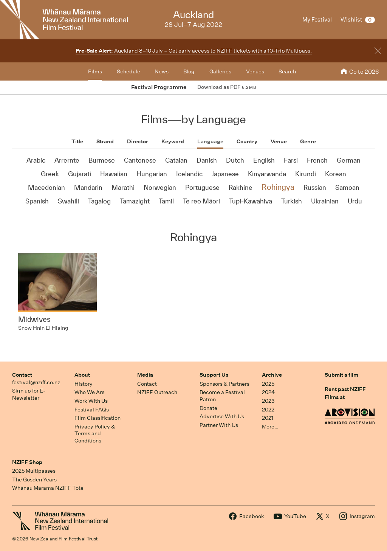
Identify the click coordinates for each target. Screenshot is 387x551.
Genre (308, 141)
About (82, 374)
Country (247, 141)
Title (77, 141)
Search (287, 71)
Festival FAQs (91, 409)
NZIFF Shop (27, 462)
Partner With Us (219, 425)
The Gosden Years (34, 479)
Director (137, 141)
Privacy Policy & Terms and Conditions (94, 433)
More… (270, 426)
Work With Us (91, 400)
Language (210, 141)
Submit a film (341, 374)
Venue (279, 141)
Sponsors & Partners (224, 383)
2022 (268, 409)
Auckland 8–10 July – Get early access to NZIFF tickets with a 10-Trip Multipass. (194, 50)
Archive (272, 374)
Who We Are (89, 392)
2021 (267, 417)
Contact (22, 374)
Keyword (172, 141)
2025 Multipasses (34, 470)
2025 (268, 383)
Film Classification (97, 417)
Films (95, 71)
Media (145, 374)
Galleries (220, 71)
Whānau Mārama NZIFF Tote (48, 487)
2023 (268, 400)
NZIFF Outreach (157, 392)
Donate (208, 408)
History (83, 383)
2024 (268, 392)
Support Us (214, 374)
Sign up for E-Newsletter (28, 394)
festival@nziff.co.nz (36, 382)
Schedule (128, 71)
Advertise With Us (222, 416)
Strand (105, 141)
